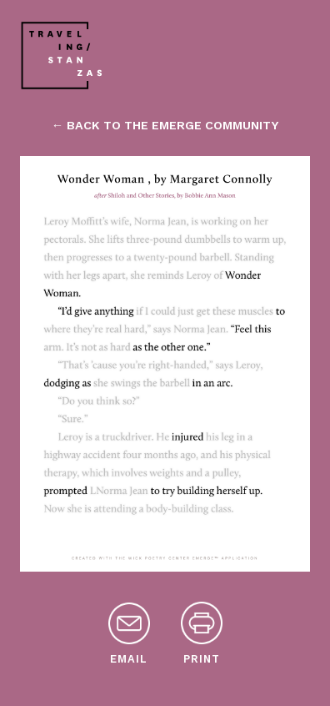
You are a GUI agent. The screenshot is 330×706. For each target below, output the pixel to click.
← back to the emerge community (165, 125)
